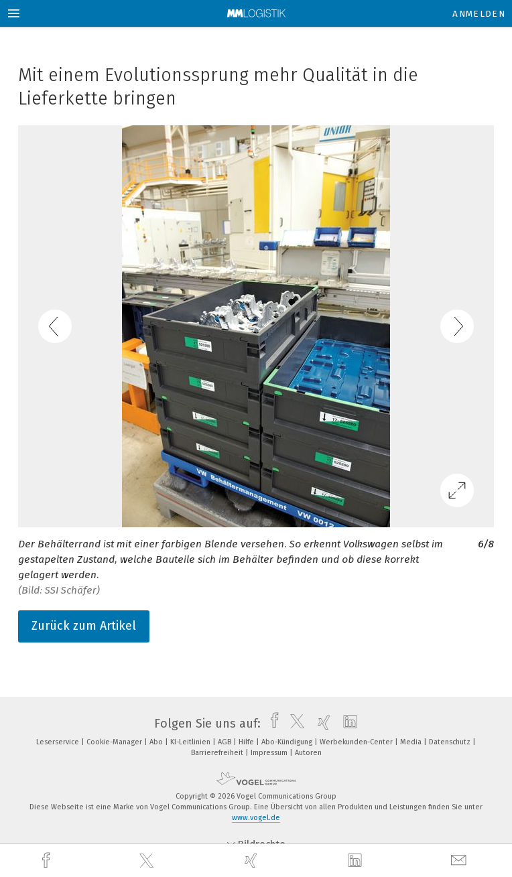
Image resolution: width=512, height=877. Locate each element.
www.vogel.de (256, 817)
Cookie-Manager (115, 742)
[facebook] (47, 860)
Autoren (308, 752)
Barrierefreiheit (218, 752)
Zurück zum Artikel (83, 625)
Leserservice (58, 742)
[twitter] (148, 861)
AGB (225, 742)
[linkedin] (356, 861)
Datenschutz (450, 742)
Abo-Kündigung (287, 742)
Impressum (270, 752)
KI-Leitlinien (191, 742)
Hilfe (247, 742)
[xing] (252, 860)
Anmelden (478, 13)
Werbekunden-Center (357, 742)
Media (412, 742)
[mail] (460, 860)
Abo (157, 742)
